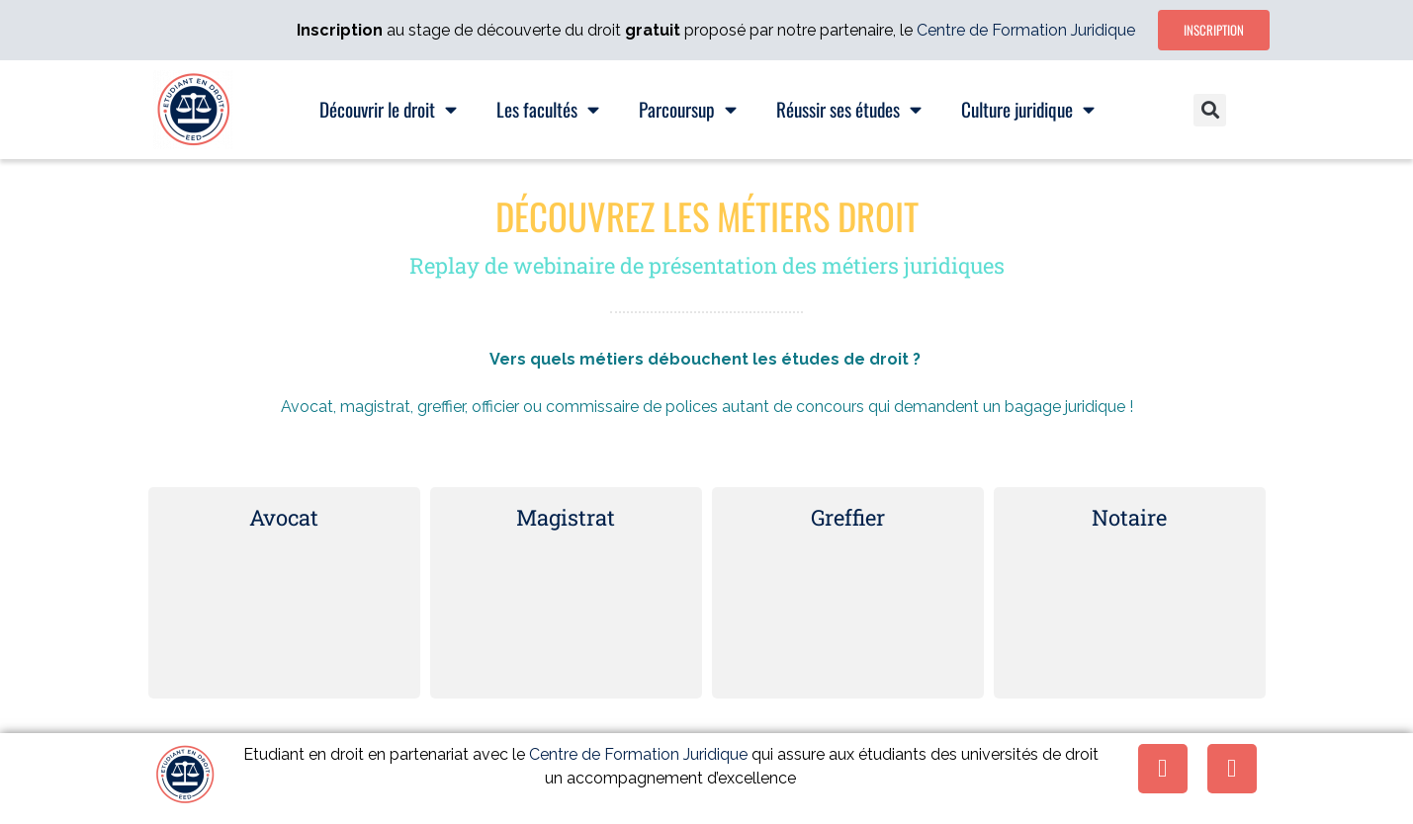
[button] (1209, 110)
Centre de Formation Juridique (1026, 30)
